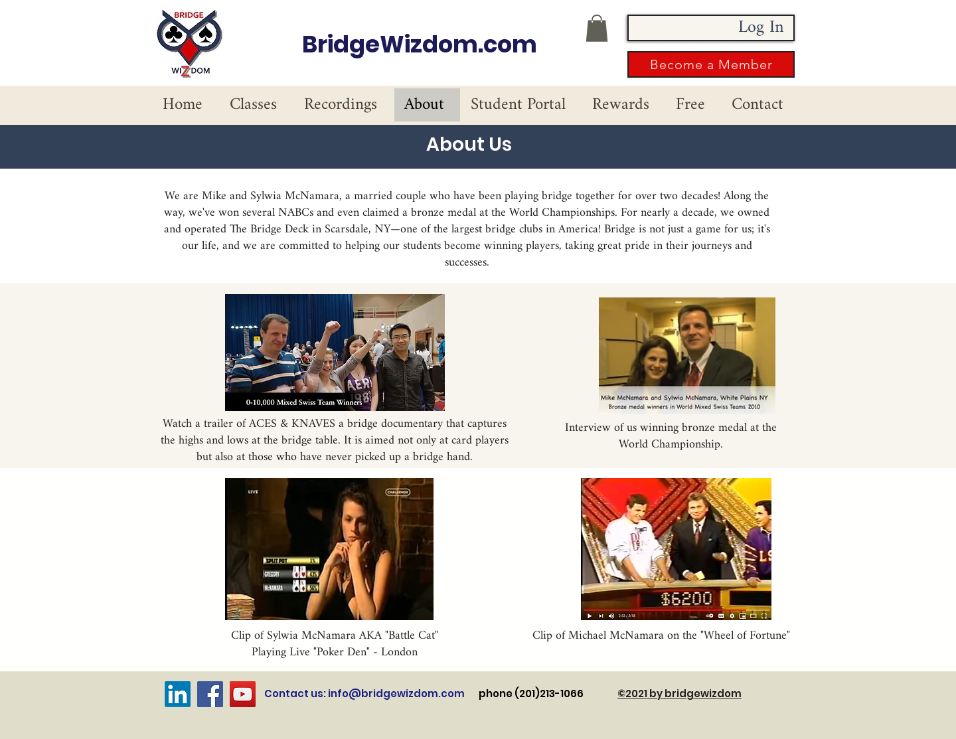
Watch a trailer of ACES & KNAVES (249, 424)
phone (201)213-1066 (548, 693)
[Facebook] (210, 694)
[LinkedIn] (178, 694)
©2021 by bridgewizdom (679, 693)
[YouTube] (243, 694)
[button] (597, 28)
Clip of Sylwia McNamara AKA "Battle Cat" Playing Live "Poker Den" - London (334, 644)
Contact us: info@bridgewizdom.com (364, 693)
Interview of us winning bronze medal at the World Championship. (671, 436)
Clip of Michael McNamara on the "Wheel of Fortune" (661, 635)
